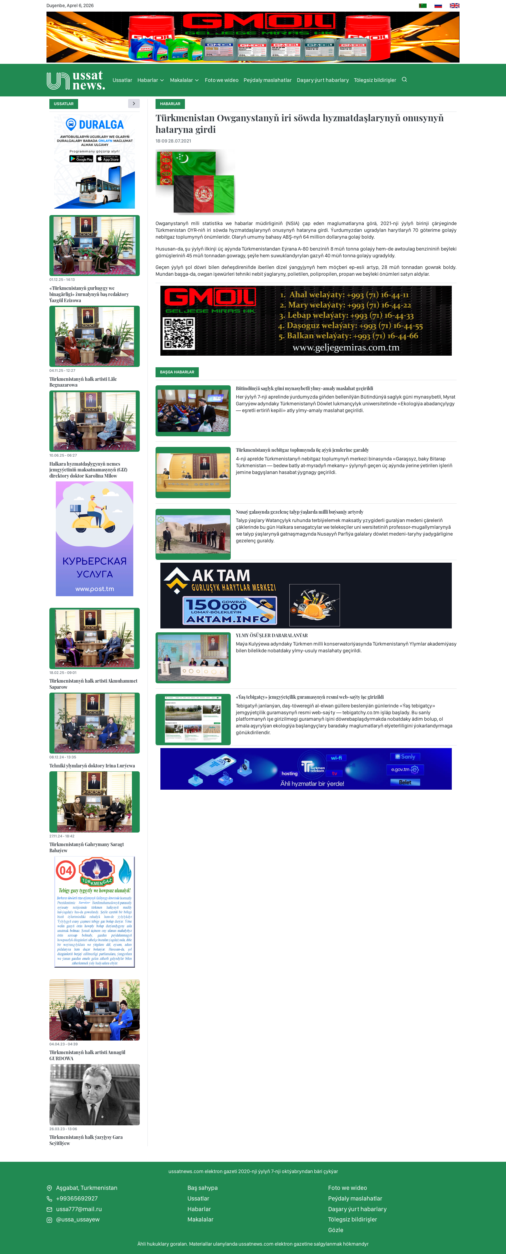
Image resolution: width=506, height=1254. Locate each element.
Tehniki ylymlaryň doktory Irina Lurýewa (92, 765)
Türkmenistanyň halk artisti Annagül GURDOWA (87, 1055)
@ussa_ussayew (73, 1219)
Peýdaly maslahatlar (268, 80)
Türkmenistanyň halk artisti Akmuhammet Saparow (93, 683)
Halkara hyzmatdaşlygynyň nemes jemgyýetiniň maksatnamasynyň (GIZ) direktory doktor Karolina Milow (88, 469)
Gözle (335, 1230)
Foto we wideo (221, 80)
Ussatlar (122, 80)
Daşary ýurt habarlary (323, 80)
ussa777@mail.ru (74, 1209)
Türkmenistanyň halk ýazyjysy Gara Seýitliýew (86, 1140)
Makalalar (185, 80)
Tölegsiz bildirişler (375, 80)
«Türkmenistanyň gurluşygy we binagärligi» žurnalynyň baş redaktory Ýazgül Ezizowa (89, 294)
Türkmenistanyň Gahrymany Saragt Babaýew (86, 847)
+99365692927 (72, 1198)
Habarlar (151, 80)
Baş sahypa (202, 1187)
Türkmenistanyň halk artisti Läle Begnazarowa (83, 382)
